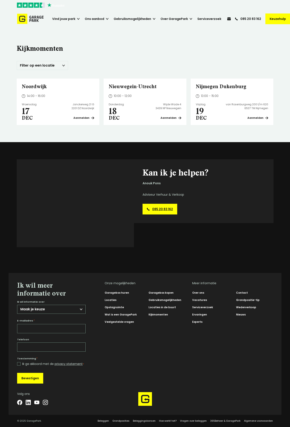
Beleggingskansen (144, 421)
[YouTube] (36, 402)
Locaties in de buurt (162, 307)
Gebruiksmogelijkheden (165, 300)
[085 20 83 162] (248, 19)
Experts (197, 322)
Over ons (198, 293)
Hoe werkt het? (168, 421)
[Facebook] (19, 402)
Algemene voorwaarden (258, 421)
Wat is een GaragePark (121, 314)
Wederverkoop (246, 307)
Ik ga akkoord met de (53, 364)
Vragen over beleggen (193, 421)
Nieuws (241, 314)
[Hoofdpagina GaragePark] (30, 19)
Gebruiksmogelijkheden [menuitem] (132, 19)
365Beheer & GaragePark (225, 421)
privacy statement (69, 364)
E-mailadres (26, 320)
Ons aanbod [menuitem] (94, 19)
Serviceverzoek (202, 307)
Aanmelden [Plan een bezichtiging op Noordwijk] (83, 118)
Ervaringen (199, 314)
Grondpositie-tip (248, 300)
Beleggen (103, 421)
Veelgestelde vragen (119, 322)
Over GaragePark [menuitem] (174, 19)
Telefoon (23, 339)
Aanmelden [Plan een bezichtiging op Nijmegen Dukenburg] (257, 118)
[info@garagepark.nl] (229, 19)
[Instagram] (45, 402)
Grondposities (120, 421)
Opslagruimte (114, 307)
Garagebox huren (117, 293)
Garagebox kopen (161, 293)
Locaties (110, 300)
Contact (242, 293)
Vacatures (199, 300)
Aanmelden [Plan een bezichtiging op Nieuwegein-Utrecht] (171, 118)
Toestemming (27, 358)
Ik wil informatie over (31, 302)
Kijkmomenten (158, 314)
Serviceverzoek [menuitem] (209, 19)
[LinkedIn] (28, 402)
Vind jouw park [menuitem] (63, 19)
